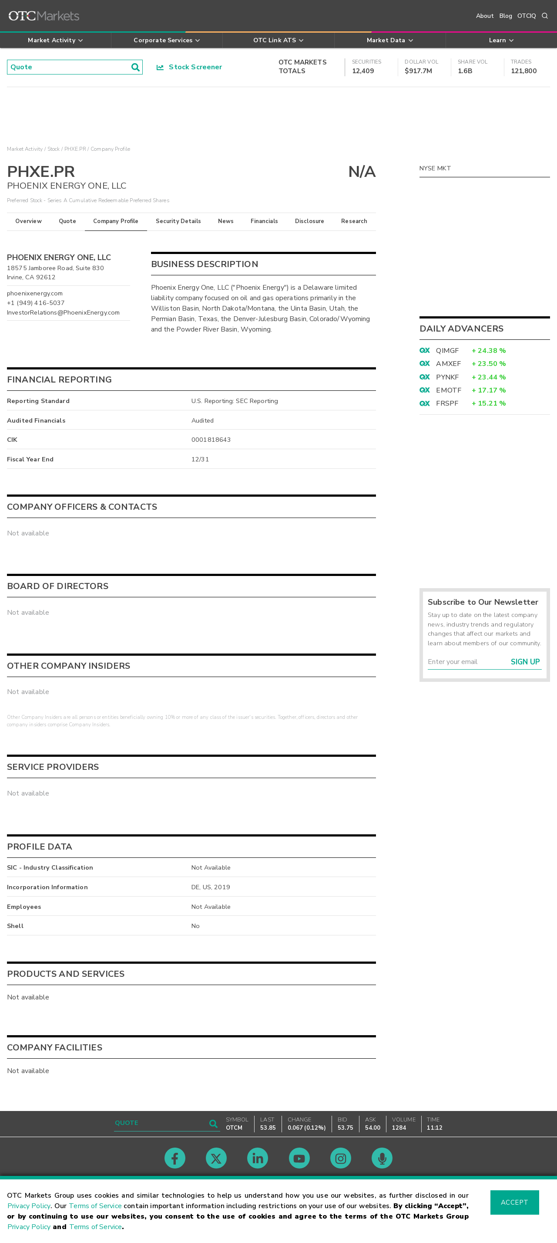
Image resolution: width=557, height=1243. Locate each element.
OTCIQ (526, 16)
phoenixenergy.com (35, 293)
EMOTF (448, 390)
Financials (264, 221)
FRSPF (447, 403)
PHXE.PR (75, 149)
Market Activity (25, 149)
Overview (28, 221)
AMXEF (448, 364)
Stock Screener (189, 67)
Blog (506, 16)
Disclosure (310, 221)
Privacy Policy (28, 1206)
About (485, 16)
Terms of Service (95, 1206)
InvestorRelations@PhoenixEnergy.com (63, 312)
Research (354, 221)
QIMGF (447, 351)
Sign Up (525, 662)
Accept (515, 1202)
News (226, 221)
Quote (68, 221)
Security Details (178, 221)
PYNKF (447, 377)
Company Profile (115, 221)
